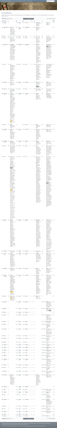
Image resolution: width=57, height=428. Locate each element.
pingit (49, 368)
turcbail (50, 152)
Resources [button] (24, 1)
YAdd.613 (43, 301)
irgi (39, 241)
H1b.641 (23, 312)
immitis (37, 137)
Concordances (20, 1)
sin (38, 133)
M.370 (34, 124)
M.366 (34, 64)
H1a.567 (17, 347)
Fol (14, 261)
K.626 (2, 324)
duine (11, 51)
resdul (38, 159)
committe (37, 167)
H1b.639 (23, 301)
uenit (13, 205)
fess (10, 69)
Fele (47, 352)
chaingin (37, 280)
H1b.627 (23, 93)
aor (48, 197)
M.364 (34, 37)
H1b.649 (23, 344)
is (50, 45)
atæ (38, 230)
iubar (37, 149)
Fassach (37, 275)
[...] (4, 23)
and (48, 264)
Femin (20, 129)
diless (37, 96)
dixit (10, 66)
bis (46, 266)
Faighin (47, 350)
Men (10, 130)
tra (10, 211)
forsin (13, 293)
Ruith (14, 73)
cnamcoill (39, 64)
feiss (11, 32)
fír (4, 408)
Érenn (14, 132)
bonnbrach (48, 263)
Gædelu (11, 168)
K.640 (2, 374)
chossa (14, 51)
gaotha (47, 286)
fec (4, 367)
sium (47, 319)
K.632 (2, 347)
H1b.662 (23, 394)
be (36, 70)
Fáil (14, 75)
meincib (37, 49)
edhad (13, 211)
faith (37, 127)
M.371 (34, 129)
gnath (38, 158)
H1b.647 (23, 338)
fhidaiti (11, 165)
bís (12, 261)
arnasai (11, 40)
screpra (49, 245)
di (10, 282)
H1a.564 (17, 338)
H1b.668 (23, 415)
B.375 (8, 93)
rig (48, 202)
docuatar (37, 40)
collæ (47, 373)
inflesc (12, 212)
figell (5, 347)
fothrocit (11, 57)
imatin (14, 146)
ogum (39, 198)
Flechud (37, 141)
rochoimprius (12, 119)
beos (11, 234)
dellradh (50, 148)
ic (46, 241)
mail (10, 245)
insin (14, 57)
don (50, 93)
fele (36, 84)
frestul (11, 159)
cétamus (11, 228)
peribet (47, 72)
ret (40, 178)
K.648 (2, 411)
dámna (14, 114)
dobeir (37, 270)
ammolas (38, 89)
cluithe (11, 235)
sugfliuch (37, 143)
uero (47, 409)
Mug (47, 71)
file (39, 66)
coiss (11, 255)
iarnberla (13, 299)
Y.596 (42, 37)
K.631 (2, 344)
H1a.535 (17, 22)
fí (49, 301)
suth (14, 142)
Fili (10, 88)
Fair (10, 145)
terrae (11, 238)
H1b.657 (23, 371)
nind (39, 57)
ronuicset (37, 287)
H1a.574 (17, 371)
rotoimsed (48, 205)
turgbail (13, 145)
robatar (11, 134)
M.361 (34, 22)
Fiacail (47, 301)
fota (36, 98)
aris (36, 158)
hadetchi (11, 177)
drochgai (47, 393)
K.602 (2, 27)
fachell (5, 386)
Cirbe (13, 135)
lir (13, 116)
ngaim (51, 97)
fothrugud (11, 56)
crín (12, 186)
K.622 (2, 308)
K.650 (2, 415)
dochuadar (48, 39)
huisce (37, 38)
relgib (47, 170)
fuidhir (5, 268)
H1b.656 (23, 367)
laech (49, 324)
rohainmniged (48, 95)
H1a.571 (17, 359)
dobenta (14, 203)
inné (14, 113)
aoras (51, 88)
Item (11, 73)
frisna (39, 174)
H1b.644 (23, 324)
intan (11, 50)
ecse (40, 87)
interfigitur (48, 395)
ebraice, (47, 356)
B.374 (8, 88)
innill (48, 322)
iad (49, 306)
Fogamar (47, 93)
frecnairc (11, 290)
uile (36, 62)
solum (13, 264)
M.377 (34, 253)
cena (47, 404)
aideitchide (38, 179)
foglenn (37, 125)
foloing (13, 254)
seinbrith (47, 288)
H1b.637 (23, 275)
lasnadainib (11, 203)
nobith (11, 212)
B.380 (8, 145)
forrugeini (37, 164)
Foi (4, 64)
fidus (50, 321)
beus (47, 233)
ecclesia (11, 246)
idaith (37, 166)
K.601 (2, 22)
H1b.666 (23, 411)
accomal (48, 412)
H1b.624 (23, 64)
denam (47, 310)
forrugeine (48, 162)
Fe (13, 129)
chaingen (47, 279)
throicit (47, 56)
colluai (38, 168)
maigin (37, 133)
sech (49, 276)
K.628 (2, 335)
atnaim (14, 50)
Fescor (11, 27)
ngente (11, 173)
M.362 (34, 27)
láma (11, 52)
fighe (5, 308)
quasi (39, 22)
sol (12, 257)
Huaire (14, 210)
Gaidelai (47, 163)
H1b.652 (23, 352)
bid (46, 305)
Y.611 (42, 275)
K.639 (2, 371)
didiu (37, 144)
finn (50, 75)
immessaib (37, 242)
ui (49, 396)
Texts (16, 1)
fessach (11, 70)
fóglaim (11, 125)
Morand (12, 214)
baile (40, 136)
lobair (49, 47)
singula (38, 237)
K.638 (2, 367)
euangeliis (12, 239)
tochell (47, 234)
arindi (37, 254)
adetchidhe (48, 176)
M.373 (34, 145)
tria (13, 178)
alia (11, 209)
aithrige (11, 115)
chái (46, 360)
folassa (20, 253)
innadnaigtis (38, 170)
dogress (48, 169)
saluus (50, 356)
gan (51, 203)
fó (46, 403)
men (36, 130)
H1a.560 (17, 321)
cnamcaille (37, 71)
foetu (49, 335)
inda (51, 173)
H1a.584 (17, 414)
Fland (47, 206)
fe (39, 129)
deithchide (38, 186)
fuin (14, 150)
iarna (47, 361)
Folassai (37, 253)
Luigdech (47, 67)
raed (11, 201)
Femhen (5, 129)
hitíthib (11, 242)
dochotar (13, 39)
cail (46, 303)
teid (50, 318)
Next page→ (31, 18)
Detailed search (29, 1)
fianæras (39, 88)
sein (36, 291)
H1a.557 (17, 308)
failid (5, 355)
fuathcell (11, 225)
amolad (12, 89)
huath (11, 199)
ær (40, 200)
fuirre (37, 232)
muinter (37, 233)
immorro (37, 59)
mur (11, 98)
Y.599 (42, 82)
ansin (39, 96)
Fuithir (11, 268)
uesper (37, 23)
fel (38, 83)
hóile (48, 306)
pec (50, 367)
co (46, 75)
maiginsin (12, 133)
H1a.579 (17, 394)
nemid (11, 100)
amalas (39, 185)
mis (38, 98)
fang (4, 415)
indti (50, 179)
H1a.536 (17, 27)
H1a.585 (17, 415)
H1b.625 (23, 82)
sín (14, 144)
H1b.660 (23, 389)
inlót (47, 53)
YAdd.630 (43, 367)
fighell (26, 347)
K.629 (2, 338)
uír (49, 408)
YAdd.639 (43, 408)
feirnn (37, 296)
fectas (37, 234)
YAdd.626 (43, 352)
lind (50, 401)
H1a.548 (17, 145)
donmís (11, 94)
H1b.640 (23, 308)
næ (39, 157)
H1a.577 (17, 389)
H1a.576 (17, 386)
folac (5, 312)
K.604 (2, 37)
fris (10, 206)
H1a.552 (17, 253)
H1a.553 (17, 268)
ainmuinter (48, 231)
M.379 (34, 275)
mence (11, 48)
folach (20, 312)
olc (48, 394)
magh (50, 131)
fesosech (11, 276)
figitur (51, 308)
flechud (20, 141)
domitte (49, 164)
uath (36, 176)
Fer (46, 342)
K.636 (2, 359)
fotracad (20, 44)
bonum (49, 403)
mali (38, 246)
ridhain (11, 131)
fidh (4, 321)
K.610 (2, 124)
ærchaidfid (37, 199)
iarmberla (11, 300)
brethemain (12, 285)
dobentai (49, 177)
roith (37, 73)
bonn (47, 265)
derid (13, 94)
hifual (13, 40)
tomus (11, 169)
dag (14, 103)
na (10, 146)
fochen (5, 399)
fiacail (5, 301)
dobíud (11, 33)
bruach (13, 259)
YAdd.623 (43, 344)
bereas (13, 234)
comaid (47, 326)
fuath (11, 174)
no (46, 262)
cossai (37, 41)
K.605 (2, 44)
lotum (11, 54)
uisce (11, 38)
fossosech (37, 276)
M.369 (34, 93)
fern (4, 296)
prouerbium (11, 205)
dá (12, 130)
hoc (38, 23)
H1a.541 (17, 82)
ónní (48, 303)
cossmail (37, 283)
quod (11, 34)
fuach (47, 292)
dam (14, 182)
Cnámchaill (11, 65)
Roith (49, 71)
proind (11, 112)
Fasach (11, 275)
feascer (5, 22)
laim (36, 178)
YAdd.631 (43, 371)
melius (11, 49)
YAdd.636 (43, 394)
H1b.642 (23, 314)
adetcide (47, 184)
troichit (50, 56)
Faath (11, 124)
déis (10, 183)
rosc (10, 186)
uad (37, 83)
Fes (36, 27)
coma (48, 262)
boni (13, 244)
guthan (47, 340)
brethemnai (48, 285)
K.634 (2, 352)
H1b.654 (23, 359)
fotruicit (49, 49)
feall (19, 389)
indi (38, 245)
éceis (11, 83)
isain (39, 232)
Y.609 (42, 253)
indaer (11, 217)
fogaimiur (49, 96)
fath (26, 124)
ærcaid (11, 216)
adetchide (11, 213)
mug (38, 72)
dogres (11, 172)
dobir (47, 277)
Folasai (11, 253)
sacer (11, 109)
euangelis (47, 239)
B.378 (8, 129)
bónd (11, 259)
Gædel (14, 183)
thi (38, 243)
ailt (47, 318)
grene (12, 146)
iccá (50, 309)
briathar (11, 215)
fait (4, 124)
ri (47, 75)
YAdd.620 (43, 335)
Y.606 (42, 156)
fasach (20, 275)
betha (50, 242)
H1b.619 (23, 22)
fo (50, 55)
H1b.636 (23, 268)
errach (47, 343)
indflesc (14, 207)
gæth (14, 97)
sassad (47, 241)
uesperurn (11, 31)
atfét (14, 282)
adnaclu (37, 175)
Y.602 (42, 124)
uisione (13, 36)
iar (14, 78)
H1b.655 (23, 364)
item (51, 70)
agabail (11, 175)
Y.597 (42, 44)
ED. (12, 292)
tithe (11, 230)
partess (47, 238)
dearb (11, 114)
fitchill (47, 228)
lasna (37, 180)
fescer (26, 22)
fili (46, 66)
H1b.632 (23, 156)
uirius (47, 397)
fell (4, 389)
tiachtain (47, 402)
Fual (10, 37)
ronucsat (47, 284)
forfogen (12, 166)
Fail (48, 73)
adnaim (49, 50)
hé (46, 365)
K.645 (2, 399)
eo (39, 28)
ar (39, 40)
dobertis (11, 178)
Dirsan (13, 180)
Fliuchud (11, 141)
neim (49, 397)
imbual (37, 42)
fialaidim (48, 353)
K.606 (2, 64)
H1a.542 (17, 88)
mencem (47, 48)
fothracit (37, 51)
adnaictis (48, 167)
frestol (47, 159)
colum (37, 150)
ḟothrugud (13, 45)
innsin (51, 52)
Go (55, 1)
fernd (49, 158)
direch (14, 240)
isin (12, 95)
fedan (5, 411)
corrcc (37, 67)
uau (39, 159)
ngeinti (50, 170)
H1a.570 (17, 355)
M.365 (34, 44)
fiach (49, 415)
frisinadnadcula (48, 166)
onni (51, 301)
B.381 (8, 156)
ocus (11, 184)
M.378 (34, 268)
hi (38, 41)
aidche (13, 32)
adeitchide (37, 195)
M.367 (34, 82)
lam (46, 174)
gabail (49, 173)
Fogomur (37, 93)
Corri (39, 76)
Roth (12, 75)
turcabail (37, 146)
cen (51, 403)
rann (50, 241)
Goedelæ (47, 161)
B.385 (8, 268)
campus (47, 131)
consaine (11, 161)
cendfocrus (48, 259)
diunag (37, 57)
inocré (14, 186)
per (13, 236)
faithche (5, 359)
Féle (10, 82)
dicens (11, 77)
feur (4, 342)
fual (4, 37)
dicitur (11, 39)
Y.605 (42, 145)
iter (10, 260)
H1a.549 (17, 156)
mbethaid (11, 182)
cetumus (37, 228)
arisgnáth (11, 158)
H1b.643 (23, 321)
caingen (11, 281)
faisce (50, 344)
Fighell (47, 347)
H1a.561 (17, 324)
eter (50, 264)
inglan (14, 115)
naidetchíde (11, 207)
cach (13, 174)
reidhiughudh (48, 363)
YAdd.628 (43, 359)
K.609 (2, 93)
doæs (37, 48)
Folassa (47, 253)
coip (47, 57)
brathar (37, 198)
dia (10, 150)
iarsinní (11, 254)
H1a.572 (17, 364)
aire (13, 213)
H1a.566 (17, 344)
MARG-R (11, 291)
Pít (12, 111)
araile (12, 282)
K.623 (2, 312)
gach (50, 174)
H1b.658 (23, 129)
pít (12, 109)
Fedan (47, 411)
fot (4, 335)
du (49, 399)
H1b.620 (23, 27)
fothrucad (5, 44)
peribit (13, 74)
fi (25, 394)
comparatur (11, 210)
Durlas (49, 75)
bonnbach (11, 258)
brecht (47, 90)
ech (48, 389)
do (11, 46)
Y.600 (42, 88)
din (14, 56)
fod (26, 335)
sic (14, 208)
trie (46, 179)
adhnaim (39, 52)
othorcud (37, 46)
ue (11, 157)
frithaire (47, 348)
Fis (36, 36)
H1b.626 (23, 88)
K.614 (2, 156)
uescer (11, 29)
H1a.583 (17, 411)
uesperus (47, 24)
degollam (47, 204)
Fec (46, 367)
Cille (46, 150)
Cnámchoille (12, 72)
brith (38, 291)
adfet (39, 284)
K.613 (2, 145)
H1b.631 (23, 145)
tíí (46, 245)
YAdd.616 (43, 314)
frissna (47, 165)
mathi (39, 147)
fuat (19, 371)
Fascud (47, 344)
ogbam (49, 179)
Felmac (37, 82)
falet (49, 355)
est (40, 23)
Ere (49, 203)
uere (49, 342)
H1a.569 (17, 352)
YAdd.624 (43, 347)
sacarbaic (11, 108)
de (39, 134)
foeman (50, 129)
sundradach (47, 242)
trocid (38, 61)
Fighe (47, 308)
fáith (11, 127)
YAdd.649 (43, 389)
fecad (51, 305)
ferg (4, 324)
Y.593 (42, 22)
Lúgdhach (11, 68)
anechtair (47, 271)
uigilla (50, 347)
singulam (11, 237)
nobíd (14, 170)
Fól (14, 264)
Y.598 (42, 64)
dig (48, 334)
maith (11, 299)
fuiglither (47, 280)
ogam (11, 179)
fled (46, 401)
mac (13, 67)
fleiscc (50, 168)
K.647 (2, 408)
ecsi (46, 86)
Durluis (11, 78)
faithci (20, 359)
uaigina (50, 350)
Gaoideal (50, 202)
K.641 (2, 386)
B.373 (8, 82)
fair (4, 145)
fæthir (37, 269)
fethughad (49, 361)
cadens (47, 316)
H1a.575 (17, 129)
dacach (11, 279)
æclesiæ (47, 235)
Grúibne (13, 66)
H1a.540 (17, 64)
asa (46, 40)
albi (11, 244)
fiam (4, 414)
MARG (11, 298)
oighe (51, 402)
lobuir (39, 48)
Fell (46, 389)
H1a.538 (17, 37)
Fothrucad (48, 44)
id (12, 30)
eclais (50, 240)
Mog (12, 73)
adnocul (11, 170)
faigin (5, 350)
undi (47, 149)
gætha (11, 286)
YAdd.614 (43, 308)
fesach (47, 69)
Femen (11, 129)
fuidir (20, 268)
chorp (12, 116)
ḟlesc (38, 187)
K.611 (2, 129)
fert (4, 406)
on (51, 335)
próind (11, 110)
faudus (47, 315)
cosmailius (37, 279)
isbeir (48, 193)
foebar (47, 327)
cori (12, 77)
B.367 (8, 27)
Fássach (11, 287)
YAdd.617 (43, 321)
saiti (48, 305)
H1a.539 (17, 44)
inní (10, 166)
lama (39, 53)
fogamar (5, 93)
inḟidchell (11, 229)
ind (50, 54)
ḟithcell (37, 229)
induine (13, 255)
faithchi (26, 359)
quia (49, 308)
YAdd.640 (43, 411)
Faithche (47, 359)
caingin (13, 279)
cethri (49, 241)
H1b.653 (23, 355)
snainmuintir (12, 232)
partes (13, 238)
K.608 (2, 88)
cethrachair (48, 226)
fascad (20, 344)
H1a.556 (17, 301)
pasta (37, 241)
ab (38, 28)
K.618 (2, 268)
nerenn (37, 132)
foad (49, 372)
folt (4, 314)
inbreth (13, 283)
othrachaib (13, 46)
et (10, 209)
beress (49, 233)
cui (10, 208)
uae (13, 157)
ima (49, 279)
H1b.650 (23, 347)
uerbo (49, 352)
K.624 (2, 314)
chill (39, 235)
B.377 (8, 124)
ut (14, 98)
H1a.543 (17, 93)
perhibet (39, 73)
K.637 (2, 364)
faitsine (13, 126)
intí (10, 118)
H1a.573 (17, 367)
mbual (47, 41)
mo (10, 116)
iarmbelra (11, 297)
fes (50, 67)
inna (38, 173)
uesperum (37, 24)
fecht (13, 233)
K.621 (2, 301)
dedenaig (48, 94)
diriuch (51, 243)
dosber (13, 269)
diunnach (13, 54)
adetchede (11, 202)
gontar (48, 309)
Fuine (47, 364)
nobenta (37, 181)
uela (51, 352)
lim (11, 150)
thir (50, 268)
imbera (13, 100)
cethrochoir (38, 227)
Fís (10, 36)
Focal (47, 338)
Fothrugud (12, 44)
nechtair (37, 272)
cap (49, 390)
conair (49, 360)
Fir (46, 408)
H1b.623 (23, 44)
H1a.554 (17, 275)
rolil (12, 217)
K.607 (2, 82)
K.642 (2, 389)
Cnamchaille (48, 70)
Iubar (11, 148)
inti (39, 269)
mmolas (49, 89)
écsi (12, 82)
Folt (47, 314)
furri (13, 286)
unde (14, 31)
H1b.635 (23, 253)
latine (11, 264)
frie (36, 182)
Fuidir (47, 268)
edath (13, 216)
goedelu (37, 161)
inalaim (14, 175)
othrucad (47, 45)
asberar (37, 135)
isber (10, 214)
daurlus (37, 77)
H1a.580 (17, 399)
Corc (11, 67)
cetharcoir (11, 227)
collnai (49, 165)
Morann (47, 194)
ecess (48, 84)
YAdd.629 (43, 364)
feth (50, 359)
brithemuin (37, 288)
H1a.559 (17, 314)
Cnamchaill (49, 64)
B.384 (8, 253)
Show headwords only (4, 16)
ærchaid (47, 196)
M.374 (34, 156)
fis (4, 36)
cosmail (14, 281)
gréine (47, 146)
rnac (50, 66)
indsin (11, 53)
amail (12, 206)
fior (19, 408)
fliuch (11, 143)
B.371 (8, 64)
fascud (5, 344)
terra (50, 237)
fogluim (50, 124)
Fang (47, 415)
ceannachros (38, 260)
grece (47, 130)
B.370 (8, 44)
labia (47, 304)
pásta (11, 240)
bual (13, 37)
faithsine (37, 126)
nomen (11, 136)
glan (13, 117)
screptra (11, 243)
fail (39, 74)
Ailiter (37, 163)
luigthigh (37, 68)
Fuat (47, 371)
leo (13, 177)
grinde (48, 345)
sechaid (13, 291)
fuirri (39, 289)
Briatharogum (48, 195)
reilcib (37, 173)
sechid (37, 290)
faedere (50, 411)
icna (39, 172)
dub (13, 230)
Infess (37, 69)
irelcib (13, 172)
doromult (11, 113)
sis (49, 318)
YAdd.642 (43, 415)
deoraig (48, 270)
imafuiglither (12, 280)
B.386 (8, 275)
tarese (11, 160)
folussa (5, 253)
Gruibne (50, 65)
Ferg (47, 324)
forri (12, 231)
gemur (12, 103)
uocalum (47, 339)
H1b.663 (23, 399)
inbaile (13, 136)
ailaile (37, 284)
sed (13, 48)
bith (49, 200)
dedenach (37, 95)
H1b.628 (23, 124)
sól (48, 256)
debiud (37, 28)
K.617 (2, 253)
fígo (47, 302)
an (36, 169)
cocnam (11, 138)
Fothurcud (37, 44)
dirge (14, 229)
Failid (47, 355)
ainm (11, 95)
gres (37, 172)
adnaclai (49, 171)
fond (40, 270)
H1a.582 (17, 408)
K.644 (2, 394)
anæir (13, 88)
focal (47, 293)
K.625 (2, 321)
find (13, 78)
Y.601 (42, 93)
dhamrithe (37, 131)
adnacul (38, 169)
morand (37, 197)
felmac (5, 82)
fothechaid (12, 288)
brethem (50, 277)
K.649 (2, 414)
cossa (37, 54)
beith (11, 181)
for (14, 143)
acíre (13, 138)
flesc (12, 164)
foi (37, 62)
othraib (38, 47)
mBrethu (13, 99)
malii (47, 248)
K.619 (2, 275)
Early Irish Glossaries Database (5, 1)
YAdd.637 (43, 399)
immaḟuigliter (38, 281)
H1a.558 (17, 312)
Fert (47, 406)
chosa (50, 51)
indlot (13, 52)
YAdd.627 (43, 355)
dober (14, 276)
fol (38, 256)
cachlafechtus (48, 232)
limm (37, 151)
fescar (20, 22)
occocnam (37, 138)
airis (40, 46)
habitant (13, 245)
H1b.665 (23, 408)
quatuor (37, 238)
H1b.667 (23, 414)
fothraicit (13, 49)
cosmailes (11, 278)
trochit (11, 58)
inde (12, 38)
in (49, 67)
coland (13, 169)
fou (48, 58)
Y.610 (42, 268)
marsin (48, 240)
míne (11, 144)
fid (12, 216)
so (48, 276)
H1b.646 (23, 335)
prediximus (12, 163)
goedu (37, 165)
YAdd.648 (43, 324)
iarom (11, 283)
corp (10, 59)
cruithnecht (12, 105)
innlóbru (13, 47)
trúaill (49, 351)
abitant (49, 248)
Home (14, 1)
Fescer (37, 22)
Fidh (47, 321)
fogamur (11, 96)
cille (12, 149)
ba (14, 69)
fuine (5, 364)
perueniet (11, 76)
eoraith (37, 271)
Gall (12, 184)
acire (36, 139)
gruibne (37, 66)
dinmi (37, 94)
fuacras (50, 90)
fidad (14, 165)
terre (39, 238)
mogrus (11, 117)
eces (38, 84)
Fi (46, 394)
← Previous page (26, 18)
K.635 (2, 355)
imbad (13, 98)
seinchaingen (12, 289)
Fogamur (11, 93)
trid (49, 336)
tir (38, 270)
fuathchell (37, 225)
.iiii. (49, 238)
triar (14, 106)
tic (48, 336)
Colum (11, 149)
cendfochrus (13, 265)
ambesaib (11, 241)
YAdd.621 (43, 338)
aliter (50, 161)
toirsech (11, 185)
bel (50, 304)
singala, (47, 236)
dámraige (11, 132)
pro (12, 266)
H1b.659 (23, 386)
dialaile (47, 282)
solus (38, 258)
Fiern (11, 296)
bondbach (49, 261)
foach (50, 292)
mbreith (37, 286)
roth (38, 74)
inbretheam (12, 277)
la (13, 161)
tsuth (47, 336)
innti (12, 179)
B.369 (8, 37)
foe (13, 59)
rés (12, 209)
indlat (39, 54)
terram (47, 369)
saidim (49, 302)
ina (48, 170)
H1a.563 (17, 335)
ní (12, 176)
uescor (14, 34)
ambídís (11, 137)
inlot (39, 55)
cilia (50, 303)
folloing (47, 254)
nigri (14, 243)
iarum (37, 285)
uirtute (47, 407)
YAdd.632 (43, 129)
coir (46, 264)
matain (50, 146)
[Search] (50, 1)
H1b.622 (23, 37)
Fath (47, 124)
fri (10, 67)
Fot (46, 335)
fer (19, 342)
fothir (14, 268)
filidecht (13, 84)
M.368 (34, 88)
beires (37, 235)
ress (49, 186)
